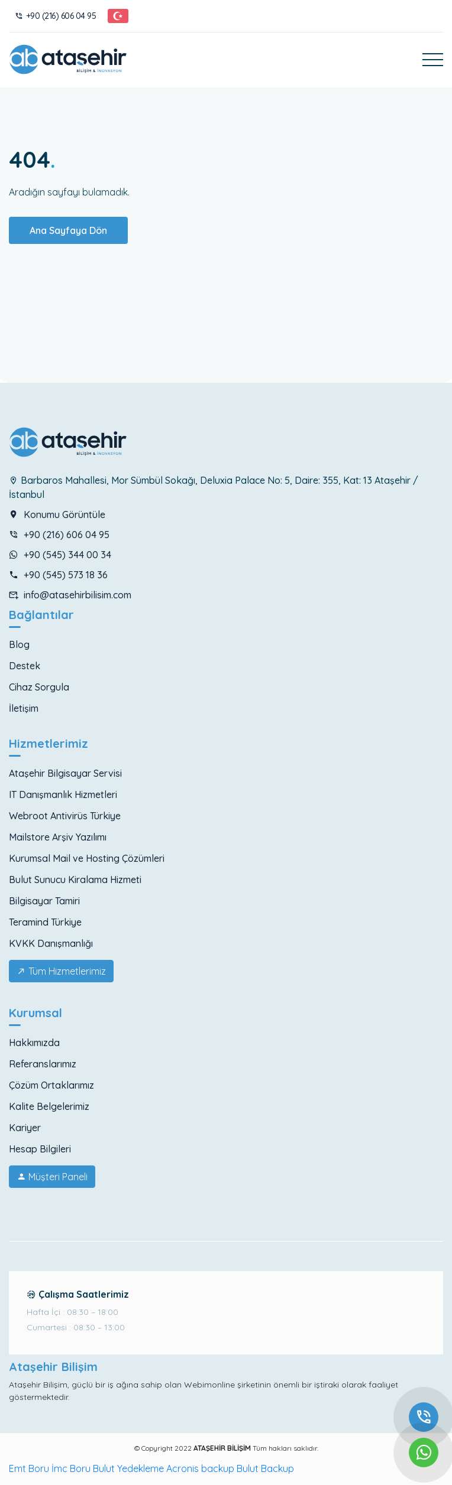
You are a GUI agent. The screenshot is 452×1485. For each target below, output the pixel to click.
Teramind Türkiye (45, 922)
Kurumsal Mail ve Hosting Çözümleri (86, 858)
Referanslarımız (42, 1064)
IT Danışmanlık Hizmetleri (63, 794)
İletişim (23, 708)
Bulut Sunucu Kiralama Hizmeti (75, 879)
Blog (19, 644)
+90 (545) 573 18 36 (58, 575)
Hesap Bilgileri (40, 1149)
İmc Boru (71, 1468)
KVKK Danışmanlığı (51, 943)
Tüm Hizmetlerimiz (61, 971)
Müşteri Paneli (52, 1177)
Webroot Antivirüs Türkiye (65, 816)
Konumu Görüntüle (57, 514)
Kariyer (25, 1128)
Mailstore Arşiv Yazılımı (57, 837)
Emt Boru (29, 1468)
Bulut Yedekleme (128, 1468)
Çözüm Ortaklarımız (51, 1085)
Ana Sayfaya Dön (68, 230)
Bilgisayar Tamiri (44, 901)
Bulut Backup (265, 1468)
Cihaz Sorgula (39, 687)
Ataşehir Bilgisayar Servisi (65, 773)
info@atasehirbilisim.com (70, 595)
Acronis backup (200, 1468)
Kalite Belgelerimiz (49, 1106)
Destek (24, 666)
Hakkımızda (34, 1042)
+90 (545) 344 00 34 (60, 555)
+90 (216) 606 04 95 (55, 16)
